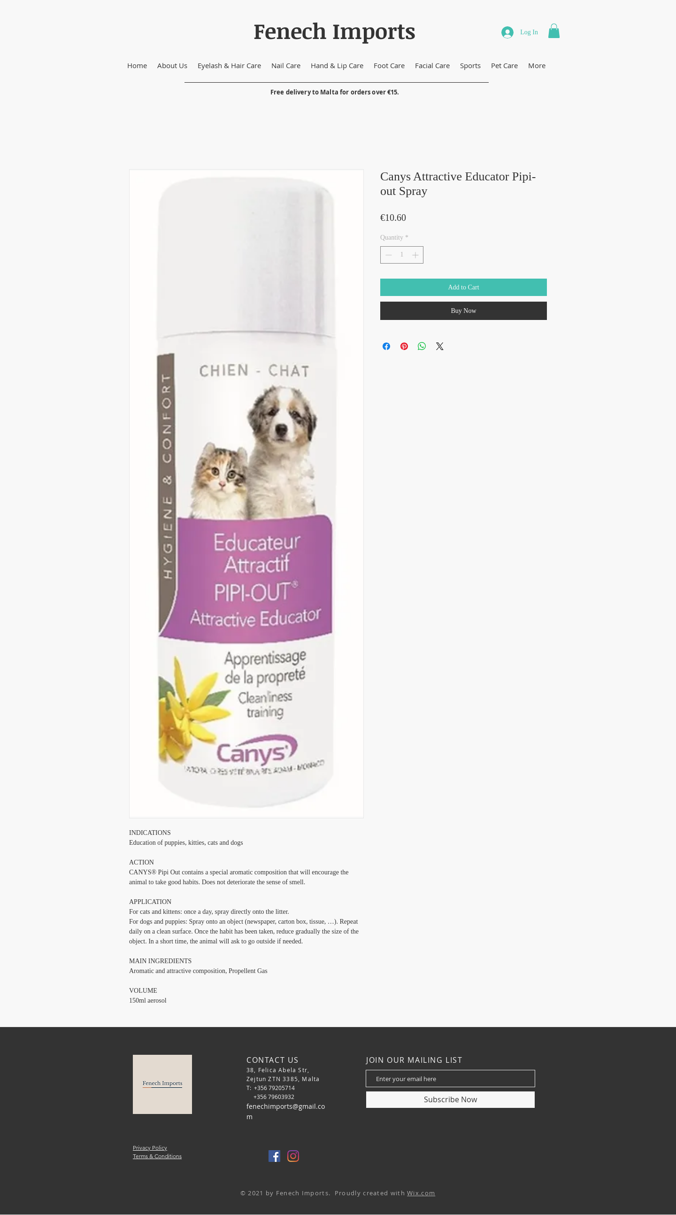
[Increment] (416, 255)
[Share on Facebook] (386, 346)
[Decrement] (387, 255)
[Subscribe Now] (450, 1099)
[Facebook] (274, 1156)
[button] (554, 30)
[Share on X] (440, 346)
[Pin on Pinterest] (404, 346)
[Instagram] (293, 1156)
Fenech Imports (334, 30)
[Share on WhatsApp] (422, 346)
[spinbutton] (401, 255)
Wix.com (421, 1193)
